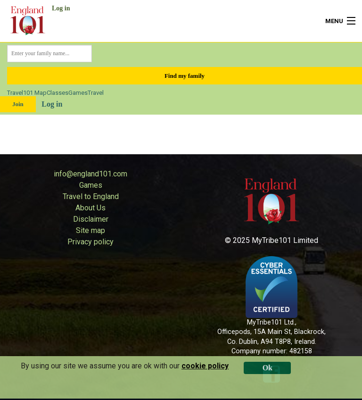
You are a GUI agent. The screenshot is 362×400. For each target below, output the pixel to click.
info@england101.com (90, 173)
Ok (267, 368)
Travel (15, 92)
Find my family (185, 75)
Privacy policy (90, 241)
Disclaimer (90, 219)
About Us (90, 207)
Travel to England (91, 196)
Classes (57, 92)
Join (18, 104)
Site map (90, 230)
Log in (61, 8)
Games (78, 92)
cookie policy (205, 365)
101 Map (35, 92)
